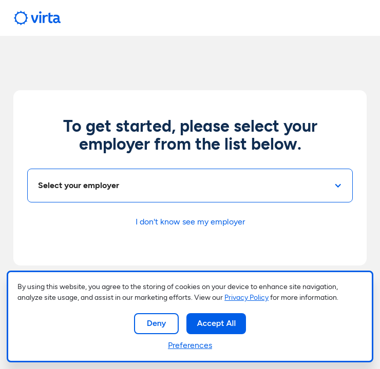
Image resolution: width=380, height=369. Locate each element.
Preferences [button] (190, 345)
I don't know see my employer (190, 222)
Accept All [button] (216, 323)
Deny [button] (156, 323)
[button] (190, 185)
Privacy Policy (246, 297)
